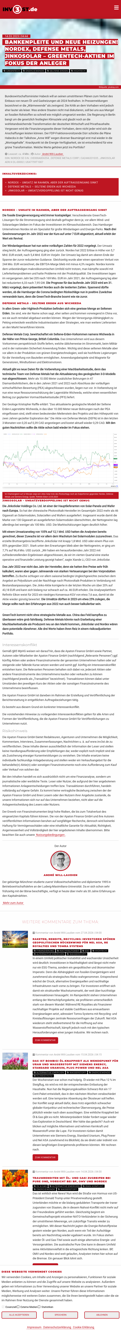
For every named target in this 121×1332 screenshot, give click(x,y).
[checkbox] (3, 1306)
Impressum (34, 1327)
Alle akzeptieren (19, 1315)
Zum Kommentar (45, 1040)
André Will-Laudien (52, 154)
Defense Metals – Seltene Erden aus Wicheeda (42, 186)
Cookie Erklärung (83, 1327)
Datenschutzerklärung (57, 1327)
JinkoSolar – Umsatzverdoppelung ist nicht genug (46, 190)
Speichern (60, 1315)
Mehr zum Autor (13, 902)
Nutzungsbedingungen (50, 834)
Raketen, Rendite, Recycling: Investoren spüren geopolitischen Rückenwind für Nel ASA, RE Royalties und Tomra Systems (74, 943)
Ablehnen (102, 1315)
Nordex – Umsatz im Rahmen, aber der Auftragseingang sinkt (53, 182)
